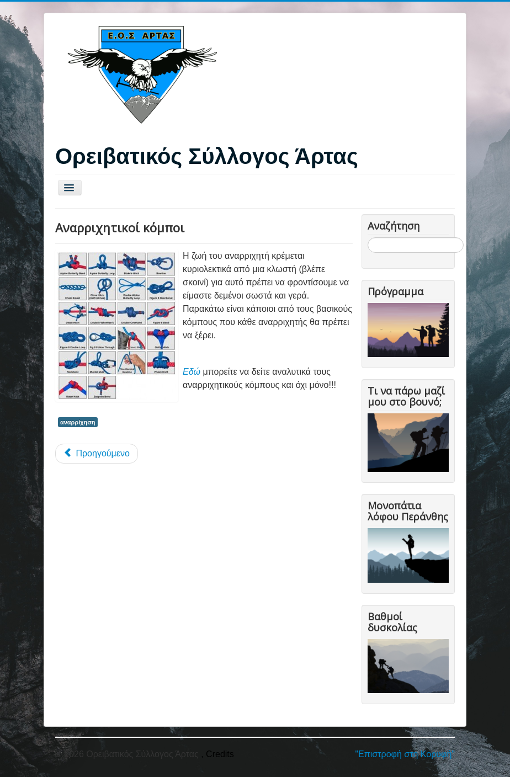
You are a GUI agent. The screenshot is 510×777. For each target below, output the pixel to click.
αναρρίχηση (77, 422)
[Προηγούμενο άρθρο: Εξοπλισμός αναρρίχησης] (96, 454)
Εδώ (191, 371)
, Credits (217, 754)
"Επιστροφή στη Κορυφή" (405, 754)
